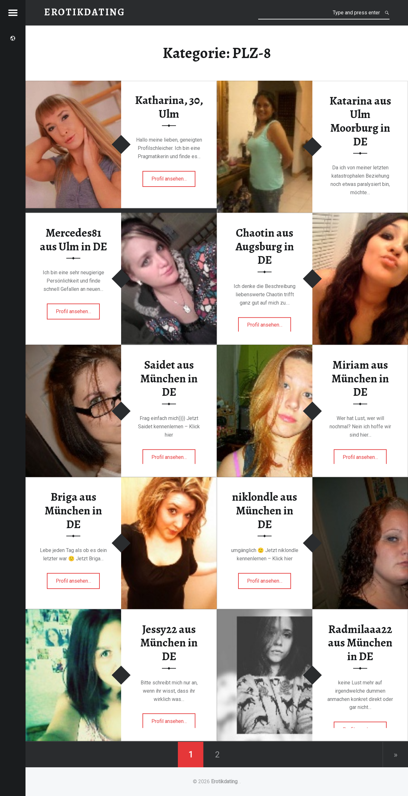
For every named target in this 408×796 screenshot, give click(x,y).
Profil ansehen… (169, 181)
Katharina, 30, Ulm (169, 107)
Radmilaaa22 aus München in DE (360, 642)
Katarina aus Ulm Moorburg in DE (360, 121)
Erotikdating (224, 781)
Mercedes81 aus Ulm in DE (73, 239)
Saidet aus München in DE (169, 378)
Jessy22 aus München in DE (169, 642)
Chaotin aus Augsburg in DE (265, 246)
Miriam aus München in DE (360, 378)
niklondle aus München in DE (264, 510)
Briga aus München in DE (73, 510)
